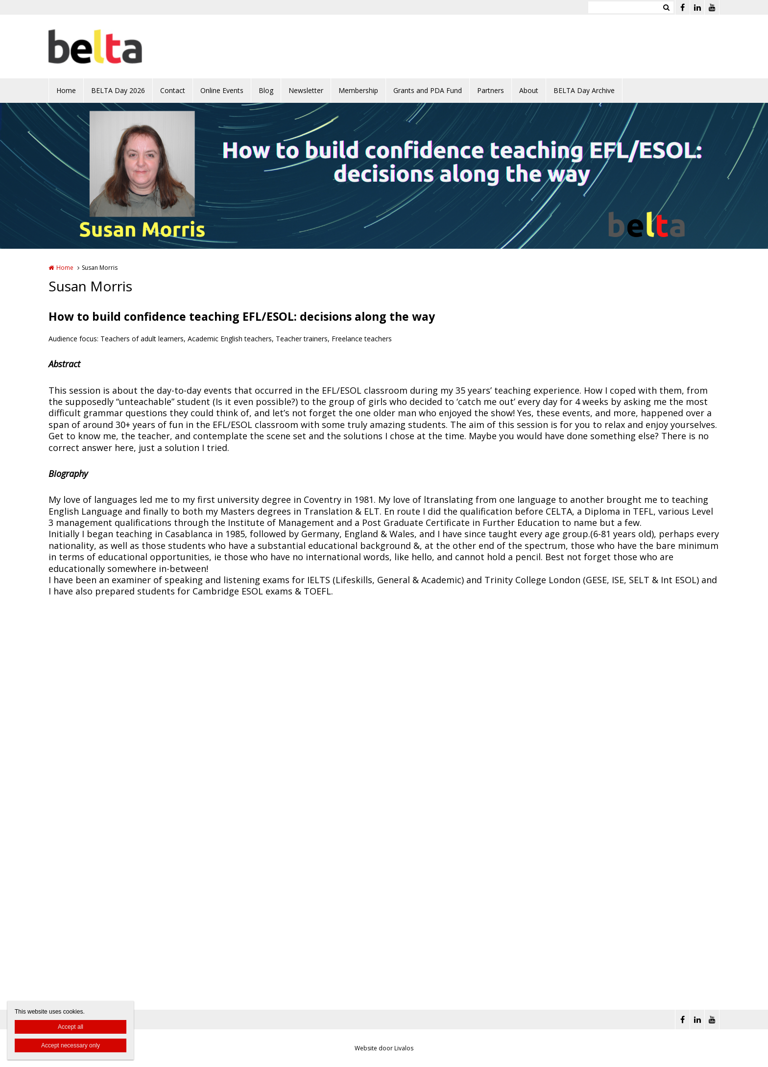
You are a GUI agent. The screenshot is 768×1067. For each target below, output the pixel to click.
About (528, 90)
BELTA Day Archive (584, 90)
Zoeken (666, 7)
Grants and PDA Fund (427, 90)
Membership (358, 90)
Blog (266, 90)
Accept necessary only (70, 1045)
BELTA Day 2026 (118, 90)
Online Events (221, 90)
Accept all (70, 1026)
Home (66, 90)
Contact (172, 90)
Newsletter (305, 90)
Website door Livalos (384, 1048)
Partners (490, 90)
